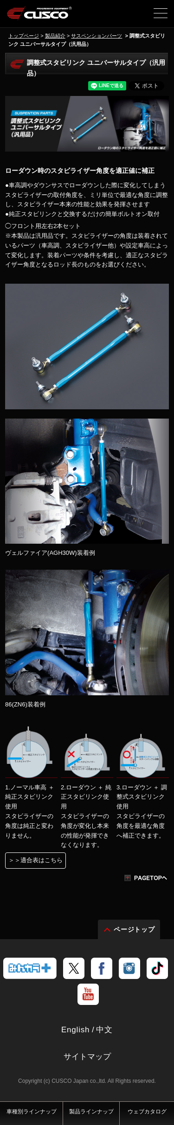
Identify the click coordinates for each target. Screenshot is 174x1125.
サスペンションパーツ (96, 35)
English (75, 1029)
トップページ (23, 35)
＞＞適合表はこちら (35, 860)
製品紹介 (55, 35)
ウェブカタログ (147, 1111)
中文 (104, 1029)
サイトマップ (87, 1056)
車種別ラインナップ (31, 1111)
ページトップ (134, 929)
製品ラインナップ (91, 1111)
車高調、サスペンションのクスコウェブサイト (39, 16)
